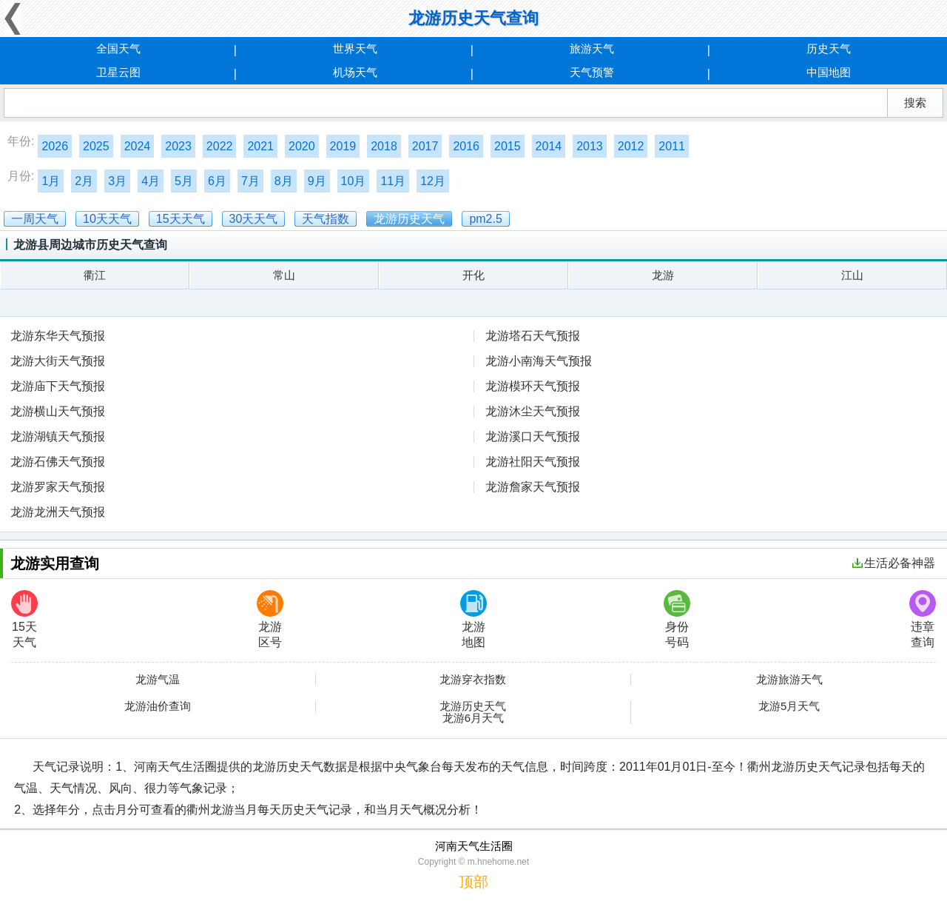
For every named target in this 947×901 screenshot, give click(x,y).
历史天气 (828, 48)
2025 (96, 146)
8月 (283, 181)
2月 (84, 181)
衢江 (95, 275)
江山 (852, 275)
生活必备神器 (893, 563)
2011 (671, 146)
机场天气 (355, 72)
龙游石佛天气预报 (57, 461)
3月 (117, 181)
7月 (250, 181)
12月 (432, 181)
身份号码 (677, 619)
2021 (260, 146)
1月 (50, 181)
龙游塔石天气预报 (532, 335)
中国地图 (828, 72)
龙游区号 (270, 619)
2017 (425, 146)
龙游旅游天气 (789, 680)
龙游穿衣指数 (472, 680)
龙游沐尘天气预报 (532, 411)
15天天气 (24, 619)
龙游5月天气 (789, 706)
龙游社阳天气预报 (532, 461)
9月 (317, 181)
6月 (217, 181)
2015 (507, 146)
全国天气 (118, 48)
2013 (589, 146)
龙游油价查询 (157, 706)
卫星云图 (118, 72)
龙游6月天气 (473, 718)
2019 (343, 146)
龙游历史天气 (472, 706)
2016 (466, 146)
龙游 (663, 275)
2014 (549, 146)
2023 (178, 146)
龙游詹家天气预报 (532, 486)
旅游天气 (592, 48)
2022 (219, 146)
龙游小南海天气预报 (538, 361)
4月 (150, 181)
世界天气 (355, 48)
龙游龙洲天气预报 (57, 512)
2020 (302, 146)
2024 (137, 146)
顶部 (473, 882)
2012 (631, 146)
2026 (54, 146)
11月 (392, 181)
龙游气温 (157, 680)
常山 (284, 275)
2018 (384, 146)
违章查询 (922, 619)
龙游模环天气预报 (532, 386)
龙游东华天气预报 (57, 335)
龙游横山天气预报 (57, 411)
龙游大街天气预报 (57, 361)
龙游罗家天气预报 (57, 486)
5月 (184, 181)
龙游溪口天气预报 (532, 436)
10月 (353, 181)
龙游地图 (473, 619)
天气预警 (592, 72)
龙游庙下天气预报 (57, 386)
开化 (473, 275)
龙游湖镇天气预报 (57, 436)
